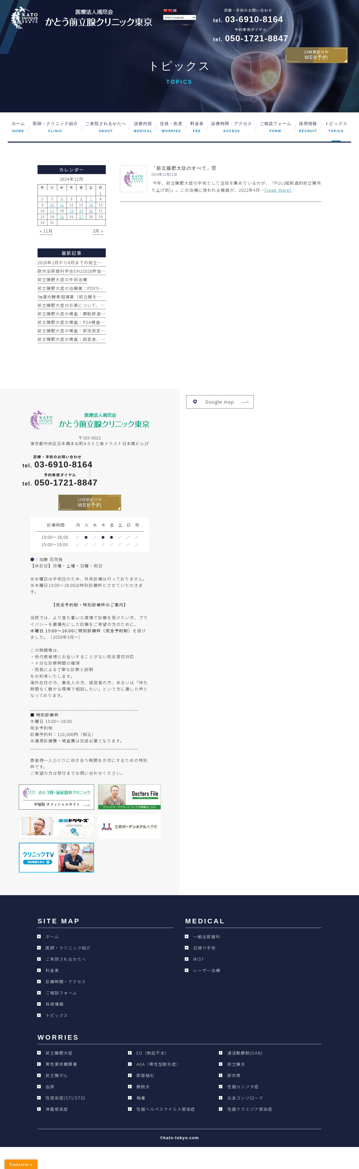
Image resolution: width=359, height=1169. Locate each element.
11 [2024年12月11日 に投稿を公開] (62, 205)
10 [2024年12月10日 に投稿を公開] (52, 205)
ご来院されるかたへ (66, 959)
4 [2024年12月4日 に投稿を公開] (62, 199)
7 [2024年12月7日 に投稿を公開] (91, 199)
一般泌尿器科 (206, 936)
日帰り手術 (204, 948)
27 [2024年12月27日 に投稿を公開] (81, 216)
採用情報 (55, 1004)
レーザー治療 (206, 970)
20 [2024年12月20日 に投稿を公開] (81, 210)
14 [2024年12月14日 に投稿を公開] (91, 205)
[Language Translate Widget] (179, 17)
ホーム (52, 936)
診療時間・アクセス (66, 981)
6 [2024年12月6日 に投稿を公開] (81, 199)
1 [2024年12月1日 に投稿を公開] (101, 193)
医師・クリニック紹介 (68, 948)
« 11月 (46, 231)
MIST (198, 959)
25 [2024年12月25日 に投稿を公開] (62, 216)
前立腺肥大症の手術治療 (62, 279)
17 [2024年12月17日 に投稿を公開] (52, 210)
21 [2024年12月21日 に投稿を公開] (91, 210)
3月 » (98, 231)
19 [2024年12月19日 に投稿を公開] (72, 210)
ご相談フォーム (61, 993)
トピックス (57, 1015)
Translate (193, 24)
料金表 (52, 970)
